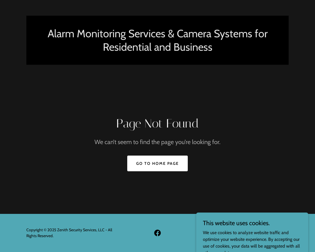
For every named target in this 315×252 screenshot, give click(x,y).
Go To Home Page (157, 163)
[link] (157, 233)
